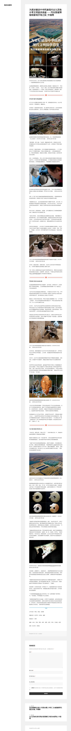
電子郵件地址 (32, 676)
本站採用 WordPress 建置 (34, 728)
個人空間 (32, 273)
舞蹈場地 (38, 273)
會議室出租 (38, 594)
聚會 (34, 309)
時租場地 (52, 565)
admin (40, 633)
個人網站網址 (32, 681)
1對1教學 (44, 228)
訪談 (45, 189)
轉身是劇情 (8, 5)
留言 (30, 652)
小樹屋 (54, 445)
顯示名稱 (31, 670)
